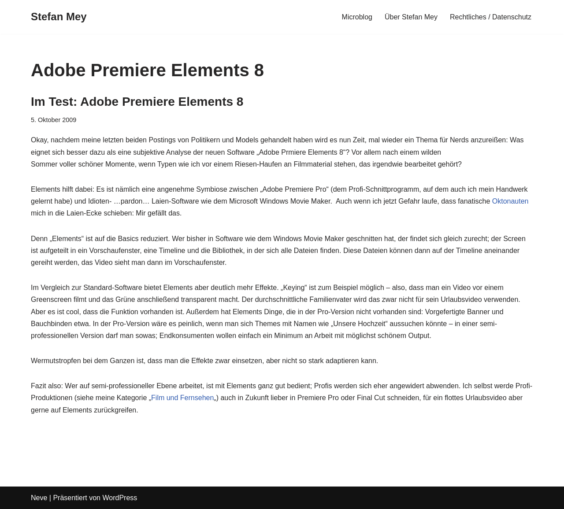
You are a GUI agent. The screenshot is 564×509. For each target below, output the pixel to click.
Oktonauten (510, 201)
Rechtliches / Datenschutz (490, 17)
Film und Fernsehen (182, 397)
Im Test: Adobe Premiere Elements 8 (137, 101)
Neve (39, 498)
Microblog (357, 17)
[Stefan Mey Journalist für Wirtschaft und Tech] (59, 17)
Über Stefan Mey (411, 17)
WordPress (119, 498)
